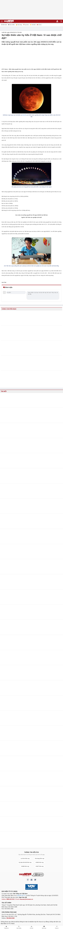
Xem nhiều (11, 24)
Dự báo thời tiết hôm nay (25, 862)
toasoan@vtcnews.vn (26, 899)
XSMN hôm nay (40, 862)
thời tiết (24, 115)
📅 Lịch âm (26, 24)
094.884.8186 (10, 918)
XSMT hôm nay (39, 866)
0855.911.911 (10, 899)
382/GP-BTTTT (21, 895)
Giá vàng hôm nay (39, 858)
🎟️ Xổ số (39, 24)
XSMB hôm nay (25, 866)
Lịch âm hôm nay (25, 858)
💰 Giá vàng (19, 24)
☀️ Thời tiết (32, 24)
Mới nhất (4, 24)
